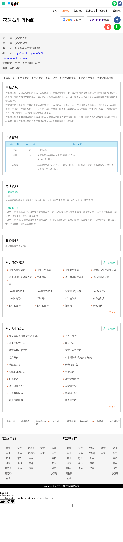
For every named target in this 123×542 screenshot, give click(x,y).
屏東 (31, 468)
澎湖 (54, 448)
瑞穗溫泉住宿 (41, 422)
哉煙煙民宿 (15, 364)
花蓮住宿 (90, 10)
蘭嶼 (54, 463)
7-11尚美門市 (99, 291)
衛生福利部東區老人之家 (20, 280)
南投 (19, 463)
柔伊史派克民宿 (17, 343)
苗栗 (19, 448)
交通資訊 (38, 78)
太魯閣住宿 (114, 421)
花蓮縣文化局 (72, 270)
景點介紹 (10, 78)
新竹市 (8, 468)
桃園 (8, 463)
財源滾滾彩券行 (73, 291)
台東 (42, 453)
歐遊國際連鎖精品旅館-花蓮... (24, 336)
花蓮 (42, 448)
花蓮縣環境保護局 (74, 277)
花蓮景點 (99, 421)
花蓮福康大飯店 (17, 386)
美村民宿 (69, 343)
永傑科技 (97, 305)
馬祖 (54, 458)
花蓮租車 (103, 10)
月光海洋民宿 (16, 393)
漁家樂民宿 (71, 386)
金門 (54, 453)
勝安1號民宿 (71, 364)
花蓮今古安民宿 (73, 350)
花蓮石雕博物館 (17, 270)
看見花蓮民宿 (16, 400)
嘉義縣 (31, 453)
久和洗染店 (70, 298)
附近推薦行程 (106, 78)
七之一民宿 (71, 336)
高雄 (31, 463)
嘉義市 (31, 448)
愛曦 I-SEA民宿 (17, 372)
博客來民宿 (71, 400)
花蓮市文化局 (44, 270)
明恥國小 (41, 298)
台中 (19, 453)
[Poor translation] (10, 501)
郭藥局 (68, 305)
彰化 (19, 458)
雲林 (19, 468)
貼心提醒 (52, 78)
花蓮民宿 (25, 421)
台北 (8, 453)
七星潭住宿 (70, 421)
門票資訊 (24, 78)
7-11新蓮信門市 (17, 291)
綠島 (54, 468)
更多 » (112, 312)
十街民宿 (69, 372)
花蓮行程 (77, 10)
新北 (8, 458)
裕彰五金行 (15, 305)
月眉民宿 (13, 357)
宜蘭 (8, 478)
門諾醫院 (41, 277)
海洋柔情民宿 (72, 379)
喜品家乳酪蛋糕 (101, 277)
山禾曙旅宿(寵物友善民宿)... (79, 357)
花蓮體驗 (116, 10)
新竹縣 (8, 473)
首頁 (54, 10)
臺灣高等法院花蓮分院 (104, 270)
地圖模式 (111, 262)
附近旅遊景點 (69, 78)
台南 (31, 458)
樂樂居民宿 (71, 393)
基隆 (8, 448)
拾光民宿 (13, 379)
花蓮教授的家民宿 (18, 350)
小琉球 (54, 473)
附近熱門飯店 (88, 78)
